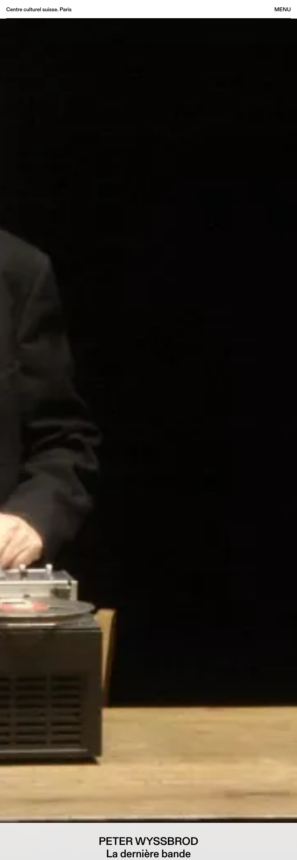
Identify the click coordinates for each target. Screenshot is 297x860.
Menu (283, 9)
